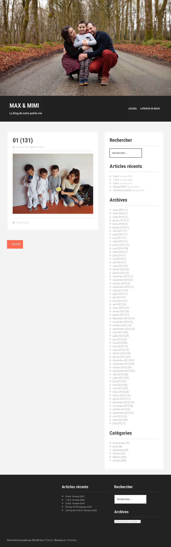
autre (115, 446)
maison (117, 453)
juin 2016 (117, 255)
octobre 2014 (120, 325)
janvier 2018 (119, 227)
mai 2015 (118, 301)
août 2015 (118, 290)
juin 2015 (117, 297)
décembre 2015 (121, 276)
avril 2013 (118, 388)
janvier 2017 (119, 245)
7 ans (116, 179)
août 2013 (118, 374)
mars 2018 (118, 224)
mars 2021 (118, 210)
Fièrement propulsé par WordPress (25, 540)
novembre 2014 (121, 322)
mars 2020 (118, 213)
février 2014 (119, 353)
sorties (116, 460)
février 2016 (119, 269)
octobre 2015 (120, 283)
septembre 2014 (121, 329)
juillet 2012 (118, 420)
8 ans (116, 176)
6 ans (116, 183)
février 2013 (119, 395)
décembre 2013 (121, 360)
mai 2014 (118, 343)
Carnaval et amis (122, 190)
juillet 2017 (118, 234)
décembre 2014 (121, 318)
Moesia (58, 540)
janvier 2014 (119, 357)
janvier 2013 (119, 399)
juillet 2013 (118, 378)
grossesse (118, 450)
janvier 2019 (119, 220)
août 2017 (118, 231)
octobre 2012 (120, 409)
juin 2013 (117, 381)
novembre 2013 (121, 364)
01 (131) (15, 244)
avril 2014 (118, 346)
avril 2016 (118, 262)
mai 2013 (118, 385)
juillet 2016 (118, 252)
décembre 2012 (121, 402)
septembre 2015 (121, 287)
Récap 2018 (119, 186)
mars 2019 (118, 217)
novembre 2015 (121, 280)
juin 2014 (117, 339)
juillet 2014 (118, 336)
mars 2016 (118, 266)
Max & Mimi (24, 105)
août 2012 (118, 416)
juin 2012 (117, 423)
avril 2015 (118, 304)
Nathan (116, 457)
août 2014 (118, 332)
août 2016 (118, 248)
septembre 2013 (121, 371)
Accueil (132, 108)
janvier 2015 (119, 315)
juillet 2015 (118, 294)
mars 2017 (118, 241)
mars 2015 (118, 308)
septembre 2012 (121, 413)
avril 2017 (118, 238)
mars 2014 (118, 350)
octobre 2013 (120, 367)
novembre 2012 (121, 406)
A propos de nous (150, 108)
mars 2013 (118, 392)
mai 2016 (118, 259)
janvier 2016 (119, 273)
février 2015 (119, 311)
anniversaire (119, 443)
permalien (24, 222)
